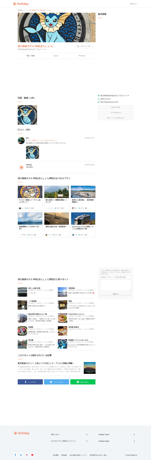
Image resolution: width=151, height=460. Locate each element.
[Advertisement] (57, 77)
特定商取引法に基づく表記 (98, 455)
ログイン (133, 4)
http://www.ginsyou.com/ (109, 102)
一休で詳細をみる (115, 112)
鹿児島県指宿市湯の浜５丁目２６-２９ (114, 96)
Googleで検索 (115, 107)
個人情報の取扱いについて (78, 455)
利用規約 (64, 455)
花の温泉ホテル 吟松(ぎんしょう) (35, 46)
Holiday (21, 4)
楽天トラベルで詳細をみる (115, 118)
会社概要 (56, 455)
